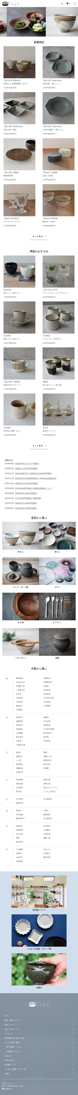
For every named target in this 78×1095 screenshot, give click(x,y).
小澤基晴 (46, 706)
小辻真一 (19, 741)
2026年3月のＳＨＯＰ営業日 (27, 464)
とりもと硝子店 (49, 791)
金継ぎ (7, 1074)
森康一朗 (46, 838)
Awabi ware (20, 682)
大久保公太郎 (48, 698)
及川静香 (46, 694)
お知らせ (8, 1056)
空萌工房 (19, 772)
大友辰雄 (46, 702)
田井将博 (19, 780)
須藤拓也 (19, 768)
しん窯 (18, 760)
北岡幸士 (19, 725)
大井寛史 (19, 698)
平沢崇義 (19, 815)
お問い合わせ (9, 1060)
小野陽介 (19, 710)
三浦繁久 (46, 830)
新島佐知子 (47, 760)
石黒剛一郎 (20, 686)
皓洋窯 (46, 737)
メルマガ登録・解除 (12, 1042)
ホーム (7, 1016)
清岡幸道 (46, 725)
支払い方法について (12, 1029)
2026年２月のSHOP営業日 (26, 469)
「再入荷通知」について (14, 1047)
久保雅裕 (19, 733)
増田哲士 (19, 826)
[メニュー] (74, 3)
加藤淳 (46, 717)
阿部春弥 (19, 678)
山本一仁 (46, 849)
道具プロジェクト (50, 787)
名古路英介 (47, 799)
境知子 (18, 752)
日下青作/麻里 (48, 729)
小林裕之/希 (20, 745)
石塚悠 (46, 686)
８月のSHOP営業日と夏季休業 (28, 498)
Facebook (6, 1089)
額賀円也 (19, 803)
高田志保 (19, 784)
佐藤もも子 (47, 756)
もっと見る (38, 236)
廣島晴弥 (46, 815)
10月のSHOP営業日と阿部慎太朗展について (33, 488)
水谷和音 (46, 834)
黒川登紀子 (47, 733)
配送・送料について (12, 1020)
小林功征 (46, 741)
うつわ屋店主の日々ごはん (13, 1086)
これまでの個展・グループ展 (15, 1069)
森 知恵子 (19, 842)
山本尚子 (19, 857)
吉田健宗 (19, 861)
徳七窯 (18, 791)
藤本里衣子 (20, 818)
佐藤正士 (19, 756)
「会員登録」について (13, 1051)
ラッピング (9, 1034)
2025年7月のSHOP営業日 (26, 503)
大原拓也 (19, 702)
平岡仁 (46, 811)
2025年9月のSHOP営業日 (26, 493)
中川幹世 (19, 799)
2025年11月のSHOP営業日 (26, 483)
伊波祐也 (46, 690)
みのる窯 (19, 834)
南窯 (18, 838)
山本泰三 (46, 853)
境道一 (46, 752)
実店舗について (10, 1065)
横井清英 (46, 857)
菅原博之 (19, 764)
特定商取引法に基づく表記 (14, 1038)
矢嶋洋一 (19, 853)
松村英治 (46, 826)
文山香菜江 (47, 818)
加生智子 (19, 717)
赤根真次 (46, 678)
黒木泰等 (19, 737)
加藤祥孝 (19, 721)
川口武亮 (46, 721)
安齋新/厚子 (48, 682)
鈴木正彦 (46, 764)
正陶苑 (46, 768)
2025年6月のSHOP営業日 (26, 508)
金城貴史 (19, 729)
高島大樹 (46, 780)
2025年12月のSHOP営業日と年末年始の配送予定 (36, 478)
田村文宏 (46, 784)
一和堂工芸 (20, 690)
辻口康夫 (19, 787)
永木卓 (18, 694)
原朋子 (18, 811)
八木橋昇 (19, 849)
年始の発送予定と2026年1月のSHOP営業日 (33, 473)
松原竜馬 (19, 830)
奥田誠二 (19, 706)
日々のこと (7, 1083)
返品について (9, 1025)
